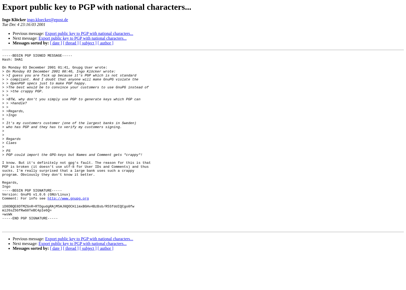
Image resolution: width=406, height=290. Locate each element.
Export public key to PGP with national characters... (89, 33)
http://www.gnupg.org (68, 227)
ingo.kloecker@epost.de (47, 19)
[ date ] (56, 43)
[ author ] (106, 43)
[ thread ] (71, 43)
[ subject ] (88, 43)
